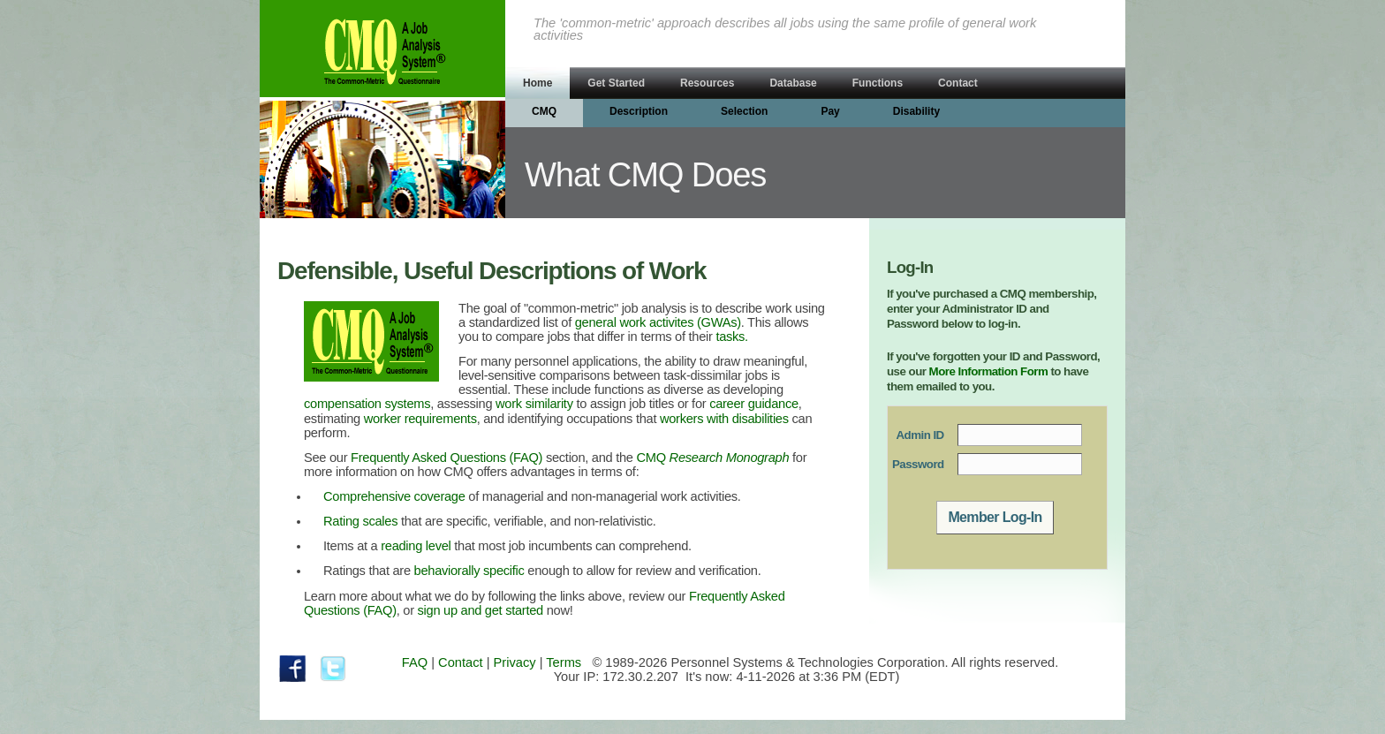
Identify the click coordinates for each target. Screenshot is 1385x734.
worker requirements (420, 419)
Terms (563, 662)
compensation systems (367, 404)
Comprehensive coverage (394, 496)
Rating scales (360, 521)
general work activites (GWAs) (658, 322)
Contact (460, 662)
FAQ (415, 662)
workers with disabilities (724, 419)
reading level (415, 546)
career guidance (753, 404)
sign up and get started (480, 610)
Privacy (515, 662)
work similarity (534, 404)
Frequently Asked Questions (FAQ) (446, 457)
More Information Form (988, 371)
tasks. (731, 336)
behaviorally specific (469, 571)
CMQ (713, 457)
